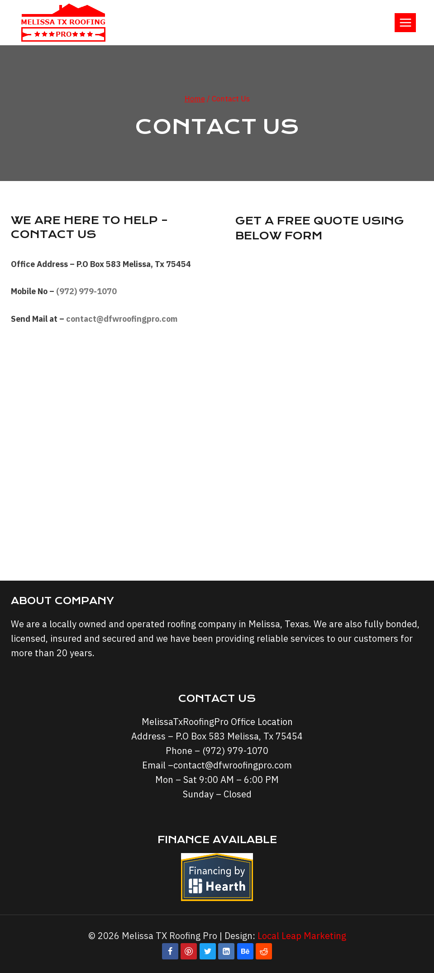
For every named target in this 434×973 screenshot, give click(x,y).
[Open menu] (405, 22)
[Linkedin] (226, 951)
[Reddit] (264, 951)
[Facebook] (170, 951)
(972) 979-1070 (86, 291)
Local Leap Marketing (302, 936)
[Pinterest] (189, 951)
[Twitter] (208, 951)
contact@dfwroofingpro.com (232, 765)
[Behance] (245, 951)
